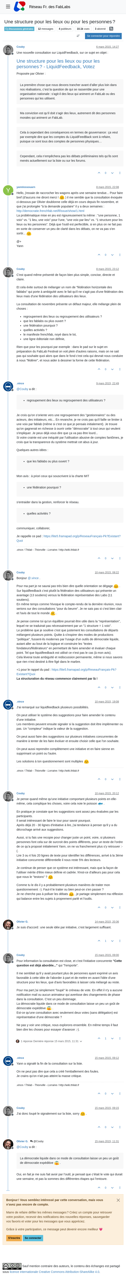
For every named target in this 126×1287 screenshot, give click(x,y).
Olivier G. (22, 921)
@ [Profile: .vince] (33, 578)
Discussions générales (19, 29)
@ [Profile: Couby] (22, 389)
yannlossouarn (26, 187)
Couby (21, 46)
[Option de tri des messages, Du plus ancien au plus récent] (78, 36)
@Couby (36, 1141)
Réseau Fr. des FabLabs (49, 7)
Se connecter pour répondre (103, 35)
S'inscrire (14, 1238)
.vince (20, 383)
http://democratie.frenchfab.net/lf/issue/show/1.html (50, 211)
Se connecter (33, 1238)
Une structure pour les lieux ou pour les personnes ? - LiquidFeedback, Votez (58, 64)
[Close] (118, 1200)
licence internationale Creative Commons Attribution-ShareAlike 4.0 (54, 1272)
